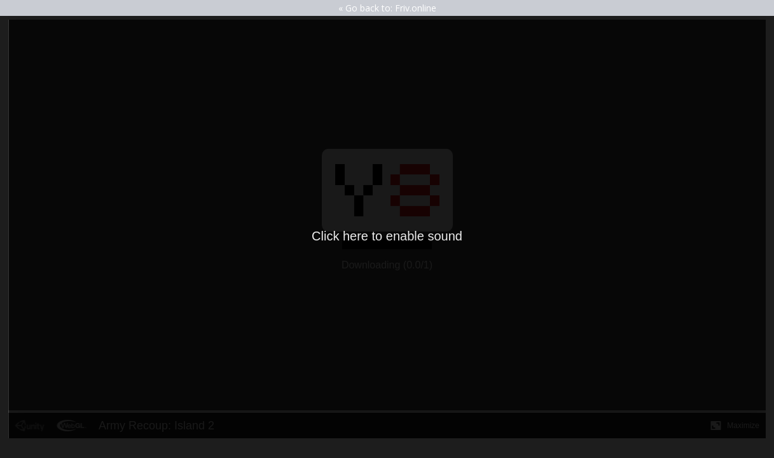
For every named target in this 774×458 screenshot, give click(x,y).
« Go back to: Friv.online (387, 8)
